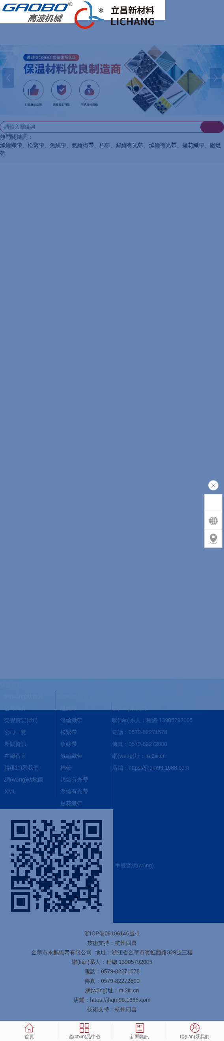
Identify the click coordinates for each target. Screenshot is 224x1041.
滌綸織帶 (71, 720)
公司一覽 (15, 732)
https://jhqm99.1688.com (159, 768)
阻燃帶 (68, 708)
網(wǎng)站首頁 (23, 696)
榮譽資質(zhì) (20, 720)
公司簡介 (15, 708)
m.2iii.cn (156, 756)
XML (10, 791)
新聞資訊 (15, 744)
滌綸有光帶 (74, 791)
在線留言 (15, 756)
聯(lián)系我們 (21, 768)
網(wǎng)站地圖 (23, 779)
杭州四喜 (126, 1009)
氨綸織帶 (71, 756)
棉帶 (65, 768)
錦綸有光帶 (74, 779)
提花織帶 (71, 803)
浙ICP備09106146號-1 (112, 933)
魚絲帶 (68, 744)
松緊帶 (68, 732)
